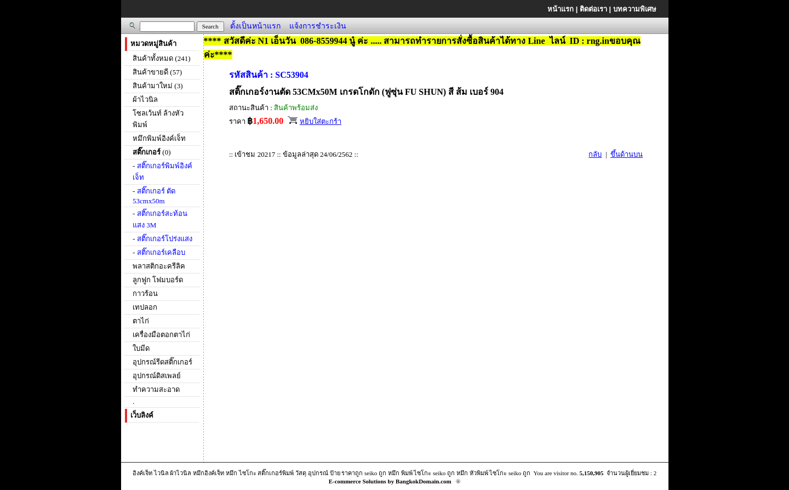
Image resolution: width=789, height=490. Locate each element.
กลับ (595, 154)
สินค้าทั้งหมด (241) (161, 58)
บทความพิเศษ (634, 9)
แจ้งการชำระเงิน (317, 25)
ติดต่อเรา (593, 9)
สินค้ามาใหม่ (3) (157, 86)
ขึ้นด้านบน (626, 154)
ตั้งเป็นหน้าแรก (255, 25)
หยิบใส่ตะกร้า (320, 121)
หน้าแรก (560, 9)
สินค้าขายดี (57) (157, 72)
